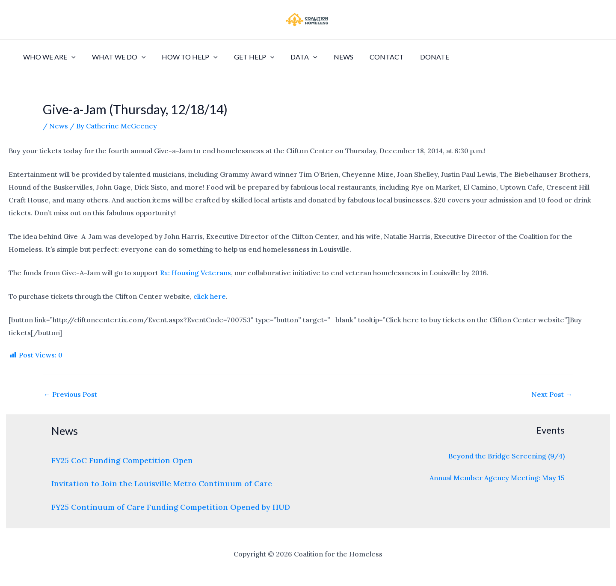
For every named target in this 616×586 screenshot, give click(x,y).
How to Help (183, 57)
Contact (370, 57)
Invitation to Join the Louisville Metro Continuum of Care (161, 483)
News (329, 57)
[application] (70, 57)
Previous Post (70, 394)
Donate (415, 57)
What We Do (115, 57)
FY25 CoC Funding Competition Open (122, 460)
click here (209, 296)
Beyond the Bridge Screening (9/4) (506, 456)
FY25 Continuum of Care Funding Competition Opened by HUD (170, 507)
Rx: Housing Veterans (195, 272)
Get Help (245, 57)
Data (292, 57)
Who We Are (48, 57)
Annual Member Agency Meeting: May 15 (497, 477)
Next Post (551, 394)
